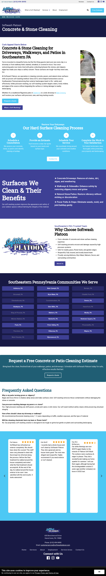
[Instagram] (101, 2)
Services (33, 550)
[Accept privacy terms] (99, 572)
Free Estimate (97, 10)
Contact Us (80, 550)
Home (24, 550)
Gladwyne (36, 93)
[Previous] (4, 476)
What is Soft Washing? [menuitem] (32, 10)
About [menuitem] (55, 10)
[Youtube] (103, 2)
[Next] (101, 476)
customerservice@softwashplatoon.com (55, 545)
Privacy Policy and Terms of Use (46, 573)
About (42, 550)
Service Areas (66, 550)
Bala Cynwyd (60, 93)
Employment (53, 550)
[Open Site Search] (88, 10)
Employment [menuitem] (63, 10)
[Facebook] (98, 2)
